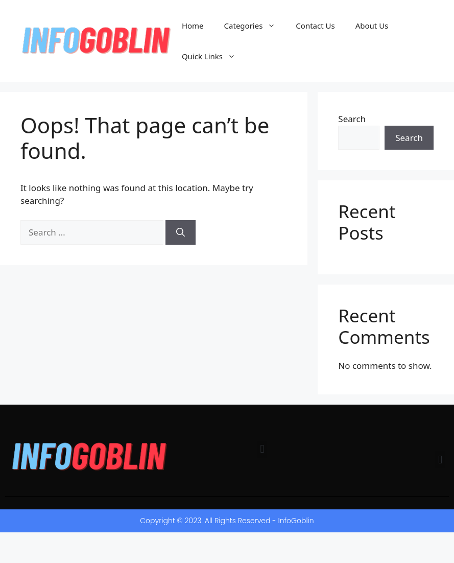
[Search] (180, 232)
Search (352, 119)
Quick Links (214, 56)
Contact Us (315, 25)
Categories (255, 25)
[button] (262, 449)
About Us (372, 25)
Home (193, 25)
